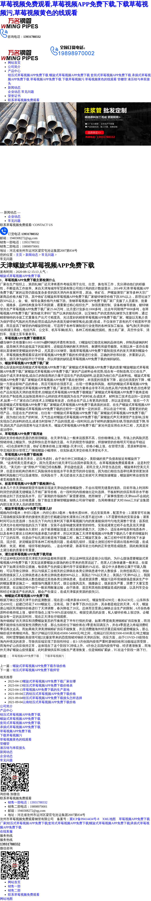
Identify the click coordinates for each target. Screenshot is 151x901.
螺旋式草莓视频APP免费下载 (69, 75)
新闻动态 (14, 87)
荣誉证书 (14, 96)
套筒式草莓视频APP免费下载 (111, 75)
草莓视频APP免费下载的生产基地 (46, 689)
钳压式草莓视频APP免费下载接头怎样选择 (52, 698)
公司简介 (14, 66)
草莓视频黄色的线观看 (101, 79)
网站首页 (14, 62)
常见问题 (27, 91)
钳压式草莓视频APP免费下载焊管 (36, 670)
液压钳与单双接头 (12, 747)
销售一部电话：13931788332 (27, 802)
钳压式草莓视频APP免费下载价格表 (48, 685)
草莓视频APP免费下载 (45, 79)
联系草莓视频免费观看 (23, 100)
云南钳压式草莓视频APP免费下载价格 (49, 702)
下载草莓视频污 (73, 79)
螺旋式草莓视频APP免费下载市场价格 (39, 666)
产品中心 (14, 71)
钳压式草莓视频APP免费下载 (28, 75)
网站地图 (6, 898)
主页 (19, 254)
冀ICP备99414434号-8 (84, 819)
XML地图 (109, 819)
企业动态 (14, 91)
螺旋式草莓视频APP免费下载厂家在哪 (49, 681)
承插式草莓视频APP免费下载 (20, 727)
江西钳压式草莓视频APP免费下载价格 (49, 693)
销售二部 (14, 890)
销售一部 (14, 886)
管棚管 (122, 79)
